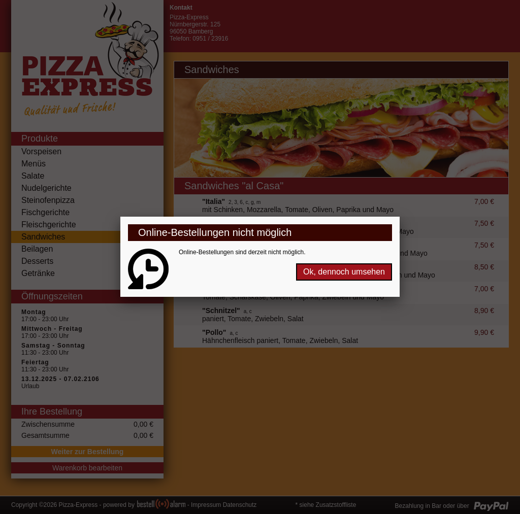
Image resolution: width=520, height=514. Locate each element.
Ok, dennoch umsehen (344, 271)
